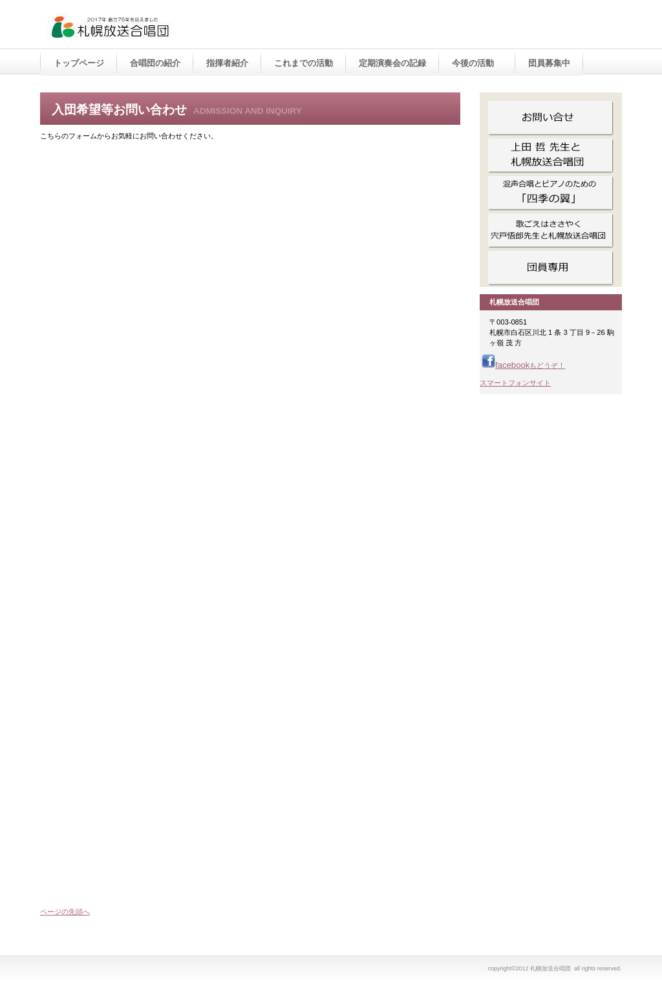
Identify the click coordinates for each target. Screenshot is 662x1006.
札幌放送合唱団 (176, 25)
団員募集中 (549, 63)
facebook (523, 365)
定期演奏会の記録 (392, 63)
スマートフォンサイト (515, 383)
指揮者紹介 (227, 63)
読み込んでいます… (247, 524)
